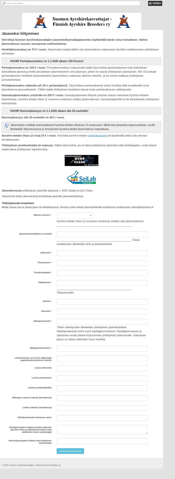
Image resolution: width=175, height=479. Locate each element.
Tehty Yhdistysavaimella (12, 462)
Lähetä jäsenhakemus (70, 451)
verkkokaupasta (97, 135)
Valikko (156, 3)
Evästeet (29, 462)
